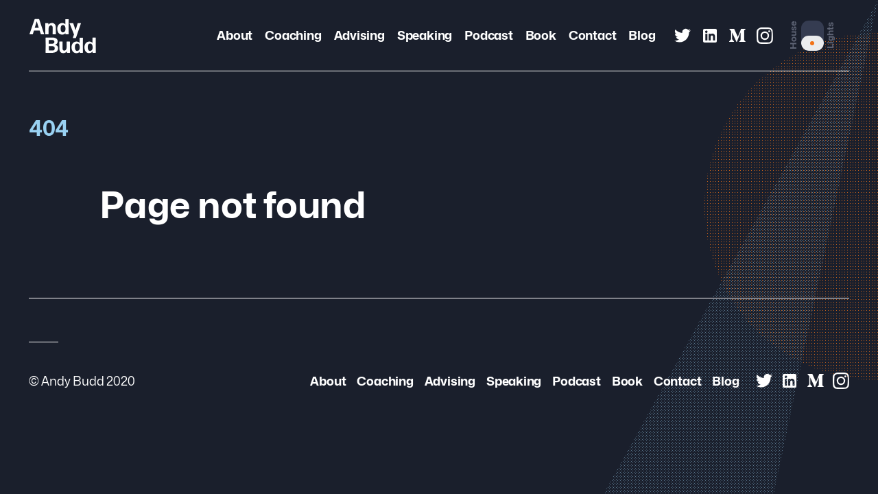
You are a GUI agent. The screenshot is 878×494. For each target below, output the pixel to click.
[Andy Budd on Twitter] (682, 35)
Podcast (488, 35)
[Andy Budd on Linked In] (710, 35)
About (234, 35)
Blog (641, 35)
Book (540, 35)
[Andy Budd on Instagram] (765, 35)
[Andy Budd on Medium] (737, 35)
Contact (592, 35)
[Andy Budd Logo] (63, 36)
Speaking (424, 35)
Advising (359, 35)
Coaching (293, 35)
